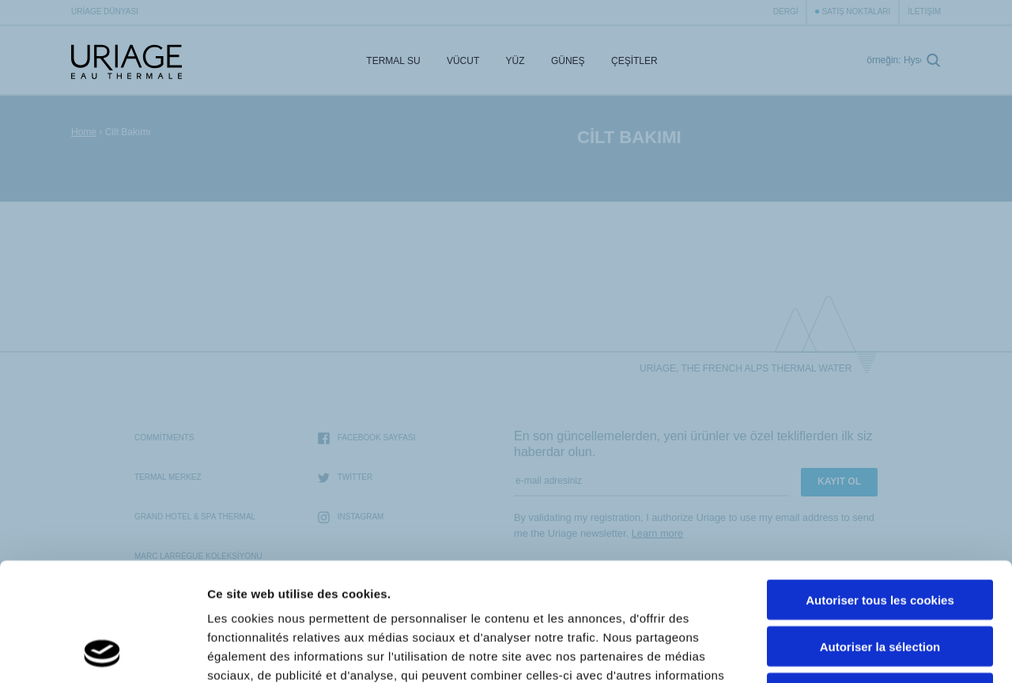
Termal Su (393, 60)
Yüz (515, 60)
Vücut (463, 60)
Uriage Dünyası (104, 11)
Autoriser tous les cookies (880, 489)
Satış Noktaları (855, 11)
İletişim (924, 11)
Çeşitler (634, 60)
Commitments (164, 437)
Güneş (568, 60)
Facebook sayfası (367, 438)
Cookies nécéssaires (879, 582)
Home (83, 132)
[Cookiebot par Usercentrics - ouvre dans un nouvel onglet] (102, 652)
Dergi (786, 11)
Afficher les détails (871, 651)
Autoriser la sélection (880, 535)
